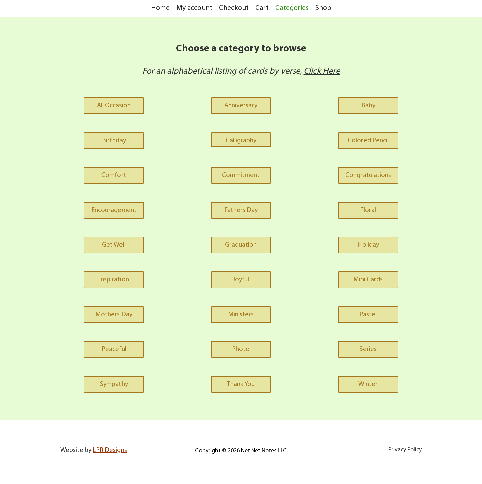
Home (160, 8)
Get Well (114, 245)
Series (368, 349)
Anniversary (240, 105)
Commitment (241, 175)
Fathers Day (241, 210)
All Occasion (114, 105)
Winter (368, 384)
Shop (323, 8)
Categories (292, 8)
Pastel (368, 314)
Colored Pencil (368, 140)
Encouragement (114, 210)
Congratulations (368, 175)
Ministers (241, 314)
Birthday (114, 140)
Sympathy (114, 384)
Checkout (234, 8)
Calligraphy (241, 140)
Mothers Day (113, 314)
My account (194, 8)
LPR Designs (110, 450)
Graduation (241, 245)
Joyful (241, 279)
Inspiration (114, 279)
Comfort (113, 175)
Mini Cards (368, 279)
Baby (368, 105)
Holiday (368, 245)
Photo (241, 349)
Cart (262, 8)
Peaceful (114, 349)
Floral (368, 210)
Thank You (241, 384)
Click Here (322, 71)
